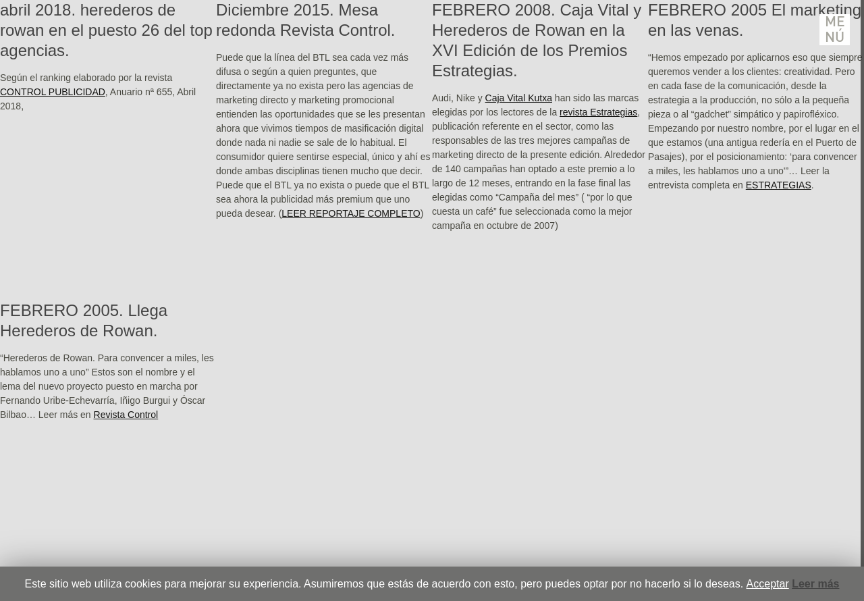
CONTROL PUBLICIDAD (52, 91)
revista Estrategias (598, 112)
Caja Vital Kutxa (518, 98)
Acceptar (768, 584)
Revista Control (126, 414)
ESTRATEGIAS (778, 185)
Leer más (815, 584)
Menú (835, 30)
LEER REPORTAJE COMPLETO (350, 213)
